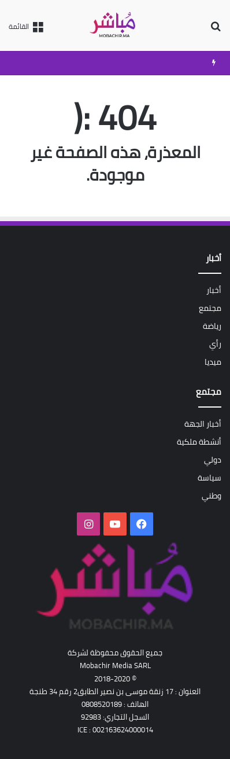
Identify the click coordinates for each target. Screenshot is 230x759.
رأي (215, 343)
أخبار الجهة (202, 423)
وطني (211, 495)
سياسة (209, 477)
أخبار (213, 290)
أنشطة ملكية (199, 441)
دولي (212, 459)
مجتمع (210, 308)
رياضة (212, 325)
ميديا (213, 361)
